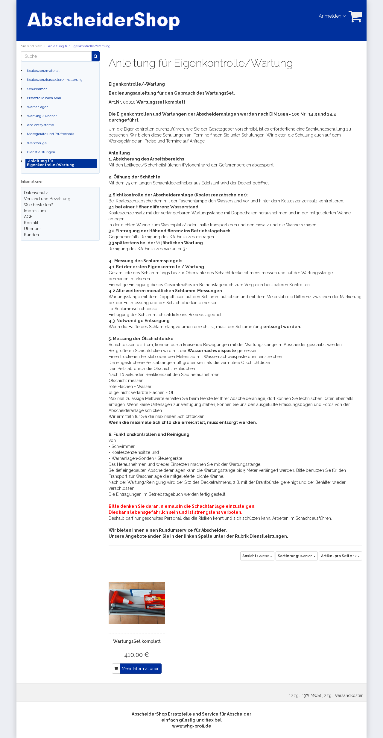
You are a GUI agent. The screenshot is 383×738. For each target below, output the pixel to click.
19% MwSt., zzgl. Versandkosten (333, 695)
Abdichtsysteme (40, 125)
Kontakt (31, 222)
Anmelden (332, 16)
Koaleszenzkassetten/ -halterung (55, 80)
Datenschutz (36, 192)
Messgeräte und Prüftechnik (50, 134)
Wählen (297, 556)
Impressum (35, 210)
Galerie (257, 556)
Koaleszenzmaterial (43, 71)
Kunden (31, 234)
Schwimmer (37, 89)
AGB (28, 216)
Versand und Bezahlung (47, 198)
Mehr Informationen (140, 668)
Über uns (33, 228)
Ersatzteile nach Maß (44, 98)
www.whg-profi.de (191, 726)
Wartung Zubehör (42, 116)
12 (340, 556)
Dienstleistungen (41, 152)
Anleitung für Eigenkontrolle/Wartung (50, 163)
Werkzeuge (37, 143)
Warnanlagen (37, 107)
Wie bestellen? (38, 204)
